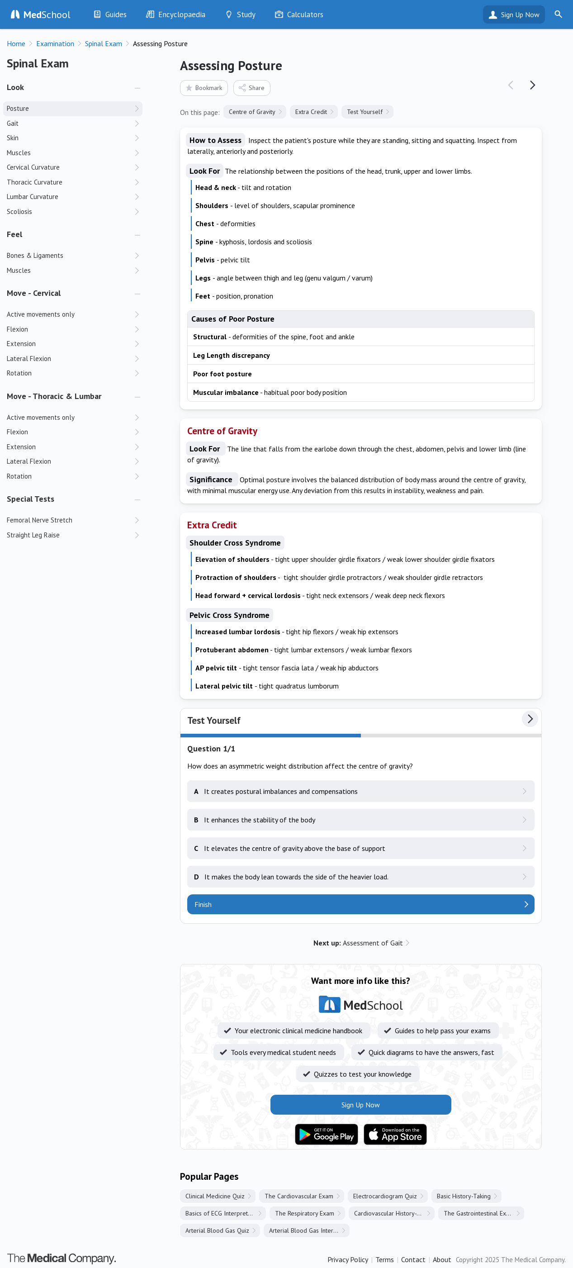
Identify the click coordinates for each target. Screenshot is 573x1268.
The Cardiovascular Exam (299, 1196)
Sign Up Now (520, 14)
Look (15, 87)
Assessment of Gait (358, 942)
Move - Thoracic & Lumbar (54, 396)
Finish (203, 904)
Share (251, 87)
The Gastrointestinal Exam (479, 1213)
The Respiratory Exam (304, 1213)
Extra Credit (311, 112)
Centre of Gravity (252, 112)
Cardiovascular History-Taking (394, 1213)
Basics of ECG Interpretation (223, 1213)
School (47, 14)
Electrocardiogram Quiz (385, 1196)
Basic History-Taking (464, 1196)
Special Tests (30, 499)
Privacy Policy (347, 1259)
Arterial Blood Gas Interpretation (309, 1230)
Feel (14, 234)
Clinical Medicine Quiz (215, 1196)
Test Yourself (365, 112)
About (442, 1259)
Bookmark (203, 87)
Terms (384, 1259)
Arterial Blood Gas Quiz (217, 1230)
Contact (413, 1259)
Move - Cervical (34, 293)
